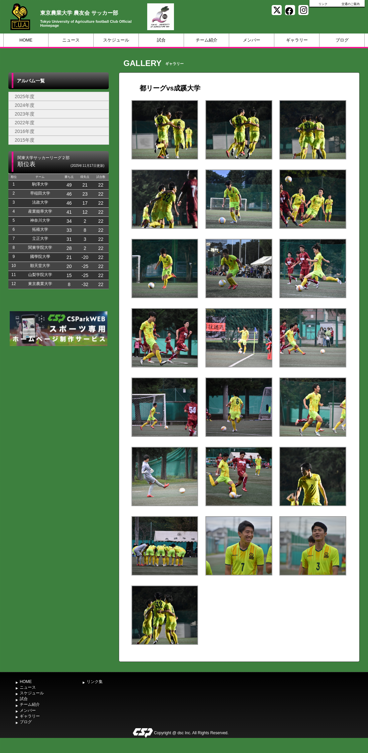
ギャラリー (297, 40)
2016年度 (24, 131)
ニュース (71, 40)
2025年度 (24, 96)
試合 (161, 40)
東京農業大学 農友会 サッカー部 (79, 13)
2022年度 (24, 122)
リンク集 (95, 681)
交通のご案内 (351, 4)
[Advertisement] (62, 419)
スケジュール (116, 40)
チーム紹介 (206, 40)
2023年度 (24, 114)
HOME (25, 40)
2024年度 (24, 105)
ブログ (342, 40)
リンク (323, 4)
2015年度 (24, 140)
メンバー (251, 40)
